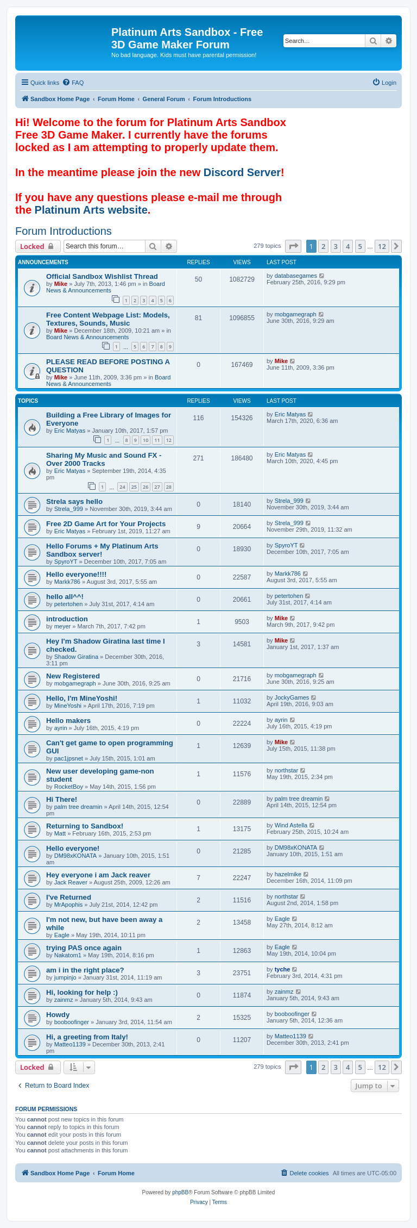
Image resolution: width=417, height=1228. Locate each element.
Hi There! (61, 799)
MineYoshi (67, 705)
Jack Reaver (70, 882)
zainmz (63, 999)
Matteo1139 (70, 1044)
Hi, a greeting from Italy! (87, 1037)
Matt (60, 833)
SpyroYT (66, 561)
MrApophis (68, 904)
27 (157, 486)
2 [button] (323, 246)
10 (145, 440)
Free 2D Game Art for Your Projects (106, 524)
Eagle (62, 935)
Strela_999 (68, 509)
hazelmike (288, 874)
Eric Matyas (69, 430)
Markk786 (67, 581)
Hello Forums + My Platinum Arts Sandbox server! (102, 550)
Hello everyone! (72, 848)
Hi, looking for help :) (82, 992)
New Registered (73, 676)
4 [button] (348, 246)
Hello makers (68, 720)
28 (169, 486)
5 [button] (360, 246)
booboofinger (71, 1022)
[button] (293, 246)
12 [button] (382, 246)
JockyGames (292, 697)
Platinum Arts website (91, 210)
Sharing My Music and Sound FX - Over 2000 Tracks (103, 459)
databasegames (296, 275)
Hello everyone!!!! (76, 574)
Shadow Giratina (76, 656)
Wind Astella (291, 825)
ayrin (60, 728)
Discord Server (242, 172)
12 (169, 440)
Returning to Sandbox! (84, 826)
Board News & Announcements (105, 287)
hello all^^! (65, 597)
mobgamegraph (296, 314)
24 (122, 486)
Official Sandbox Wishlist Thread (102, 276)
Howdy (58, 1015)
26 (145, 486)
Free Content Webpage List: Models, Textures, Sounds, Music (108, 319)
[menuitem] (73, 82)
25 (134, 486)
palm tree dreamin (78, 806)
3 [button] (336, 246)
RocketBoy (68, 786)
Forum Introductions (63, 231)
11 (157, 440)
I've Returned (68, 897)
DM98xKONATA (75, 855)
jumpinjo (65, 977)
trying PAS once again (84, 948)
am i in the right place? (85, 970)
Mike (60, 283)
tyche (282, 969)
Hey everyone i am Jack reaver (98, 875)
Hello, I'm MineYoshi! (81, 698)
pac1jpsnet (68, 758)
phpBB (180, 1192)
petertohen (68, 604)
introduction (67, 619)
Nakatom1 (67, 955)
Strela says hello (74, 501)
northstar (286, 770)
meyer (62, 626)
